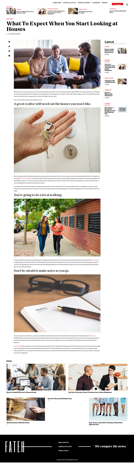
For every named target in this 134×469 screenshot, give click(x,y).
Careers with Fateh (65, 453)
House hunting (17, 352)
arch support (94, 266)
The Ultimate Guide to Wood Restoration (86, 18)
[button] (9, 48)
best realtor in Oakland (26, 185)
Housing (88, 5)
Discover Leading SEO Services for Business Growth (25, 18)
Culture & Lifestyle (53, 5)
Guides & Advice (98, 5)
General (20, 15)
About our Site (63, 449)
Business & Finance (68, 5)
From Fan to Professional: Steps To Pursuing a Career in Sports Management (56, 18)
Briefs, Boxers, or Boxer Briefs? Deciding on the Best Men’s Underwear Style (110, 117)
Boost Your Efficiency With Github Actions (119, 17)
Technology (80, 5)
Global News (41, 5)
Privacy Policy (63, 457)
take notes (92, 342)
